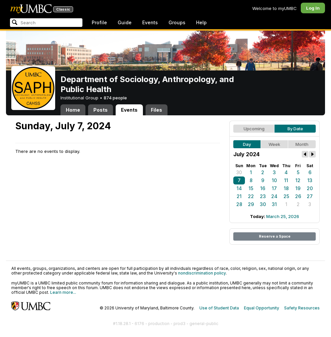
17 (274, 188)
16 (262, 188)
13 (309, 180)
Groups (176, 22)
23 (263, 196)
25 (286, 196)
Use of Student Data (219, 307)
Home (73, 110)
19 (297, 188)
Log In (313, 8)
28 (239, 204)
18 (286, 188)
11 (286, 180)
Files (156, 110)
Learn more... (63, 292)
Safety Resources (302, 307)
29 (251, 204)
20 (310, 188)
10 (274, 180)
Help (201, 22)
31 (274, 204)
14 (239, 188)
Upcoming (254, 128)
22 (251, 196)
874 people (115, 97)
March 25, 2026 (282, 216)
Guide (125, 22)
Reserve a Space (274, 236)
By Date (295, 128)
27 (310, 196)
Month (301, 144)
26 (298, 196)
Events (150, 22)
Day (247, 144)
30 (239, 172)
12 (297, 180)
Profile (99, 22)
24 (274, 196)
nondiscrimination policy (202, 273)
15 (251, 188)
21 (239, 196)
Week (274, 144)
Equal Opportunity (261, 307)
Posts (100, 110)
